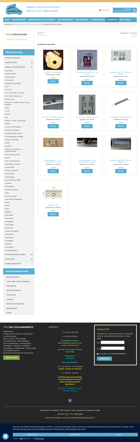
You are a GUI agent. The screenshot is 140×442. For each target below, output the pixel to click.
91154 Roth (70, 358)
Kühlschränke (9, 215)
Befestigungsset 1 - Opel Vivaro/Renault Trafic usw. (53, 161)
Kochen (7, 205)
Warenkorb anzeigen (134, 10)
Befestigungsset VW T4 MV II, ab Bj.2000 (121, 73)
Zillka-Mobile (78, 414)
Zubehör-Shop (37, 24)
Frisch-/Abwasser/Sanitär (12, 154)
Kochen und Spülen (11, 196)
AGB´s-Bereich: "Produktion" (49, 410)
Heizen (7, 193)
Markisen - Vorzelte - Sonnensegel (15, 120)
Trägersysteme (9, 237)
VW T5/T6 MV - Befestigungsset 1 (53, 117)
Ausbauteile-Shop (11, 62)
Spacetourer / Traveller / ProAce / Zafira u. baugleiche (17, 103)
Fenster (7, 143)
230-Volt (7, 114)
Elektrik (7, 108)
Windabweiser (9, 234)
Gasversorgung (9, 177)
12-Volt (7, 111)
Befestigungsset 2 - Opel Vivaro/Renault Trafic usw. (87, 161)
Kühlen (7, 209)
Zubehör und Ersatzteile (12, 130)
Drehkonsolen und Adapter (13, 83)
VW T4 (7, 86)
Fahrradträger (9, 240)
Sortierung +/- (41, 35)
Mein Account (106, 10)
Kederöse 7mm (53, 205)
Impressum (90, 410)
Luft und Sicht (9, 218)
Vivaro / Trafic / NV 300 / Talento (14, 93)
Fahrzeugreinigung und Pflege (14, 136)
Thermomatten (9, 225)
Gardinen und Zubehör (12, 231)
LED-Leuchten (9, 80)
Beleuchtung (8, 70)
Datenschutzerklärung (118, 353)
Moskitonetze (9, 228)
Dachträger (8, 244)
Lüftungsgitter (9, 221)
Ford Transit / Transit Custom (13, 96)
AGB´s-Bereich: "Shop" (68, 410)
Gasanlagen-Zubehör (11, 189)
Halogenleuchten (10, 77)
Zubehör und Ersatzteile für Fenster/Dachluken (13, 150)
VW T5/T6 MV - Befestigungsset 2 (87, 117)
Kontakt (97, 410)
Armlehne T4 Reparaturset (53, 72)
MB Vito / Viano (9, 99)
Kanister (7, 158)
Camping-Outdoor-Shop (13, 263)
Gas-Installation (9, 186)
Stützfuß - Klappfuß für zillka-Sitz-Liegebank (121, 161)
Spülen (7, 202)
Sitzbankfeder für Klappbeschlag (121, 117)
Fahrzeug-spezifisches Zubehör (15, 254)
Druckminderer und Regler (13, 180)
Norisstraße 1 (69, 356)
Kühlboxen (8, 212)
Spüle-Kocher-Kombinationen (14, 199)
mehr (119, 435)
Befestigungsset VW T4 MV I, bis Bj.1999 (87, 73)
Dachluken (8, 146)
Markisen (7, 124)
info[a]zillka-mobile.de (71, 341)
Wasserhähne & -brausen (12, 164)
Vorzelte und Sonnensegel (13, 127)
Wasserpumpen (9, 167)
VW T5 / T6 (8, 89)
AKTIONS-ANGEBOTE (12, 58)
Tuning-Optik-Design (11, 250)
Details (53, 81)
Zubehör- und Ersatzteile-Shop (15, 67)
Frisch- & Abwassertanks (12, 161)
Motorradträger (9, 247)
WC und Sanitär (9, 173)
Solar (6, 117)
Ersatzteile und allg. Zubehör (13, 133)
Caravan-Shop (10, 259)
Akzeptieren (75, 435)
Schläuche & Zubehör (11, 170)
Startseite (17, 24)
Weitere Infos (11, 358)
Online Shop (26, 24)
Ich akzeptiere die (111, 354)
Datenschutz (81, 410)
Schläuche (8, 183)
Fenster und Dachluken (12, 140)
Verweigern (31, 435)
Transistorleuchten (10, 74)
